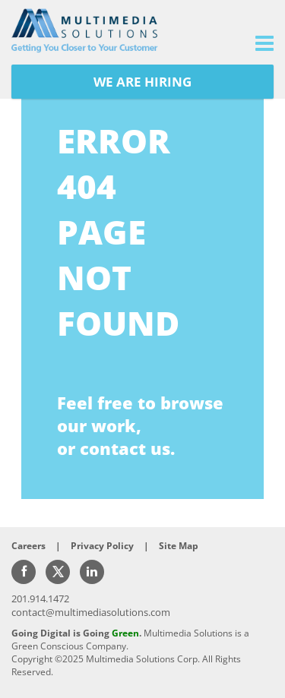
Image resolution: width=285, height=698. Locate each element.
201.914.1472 (40, 598)
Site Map (178, 545)
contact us (125, 448)
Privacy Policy (102, 545)
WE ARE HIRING (142, 81)
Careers (28, 545)
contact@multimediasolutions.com (90, 612)
